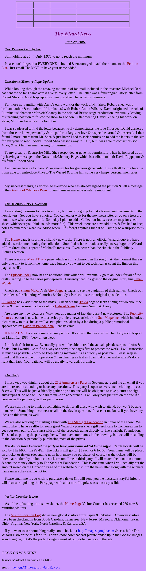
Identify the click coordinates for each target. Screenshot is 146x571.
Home (15, 239)
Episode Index (21, 275)
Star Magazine (108, 318)
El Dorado (9, 302)
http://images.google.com (96, 531)
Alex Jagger (56, 290)
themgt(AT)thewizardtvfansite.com (35, 567)
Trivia (83, 302)
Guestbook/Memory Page (28, 190)
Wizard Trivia (36, 259)
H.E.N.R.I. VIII (16, 333)
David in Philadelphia (38, 326)
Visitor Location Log (26, 515)
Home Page (73, 504)
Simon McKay (31, 290)
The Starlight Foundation (85, 422)
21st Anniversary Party (71, 382)
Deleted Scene (65, 306)
